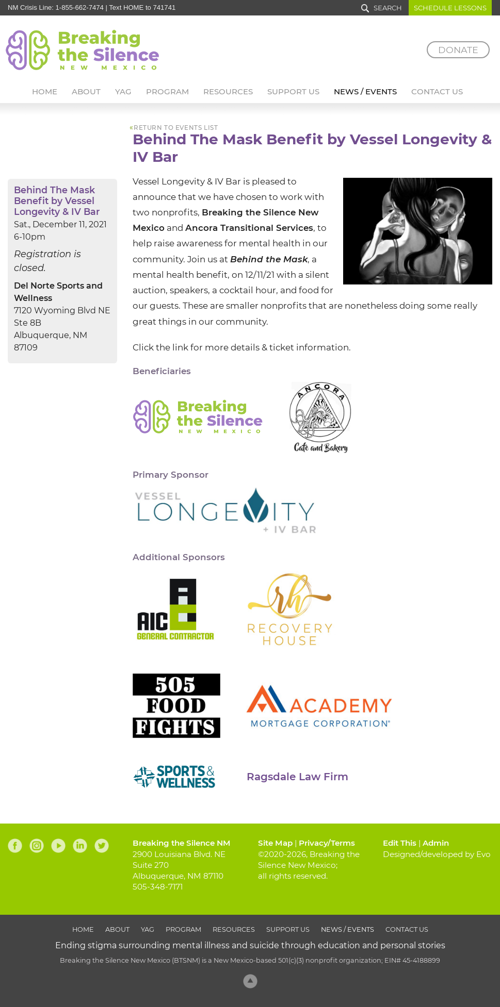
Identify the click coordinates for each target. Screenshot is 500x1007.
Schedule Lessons (450, 8)
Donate (458, 49)
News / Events (365, 91)
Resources (228, 91)
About (86, 91)
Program (167, 91)
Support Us (293, 91)
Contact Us (437, 91)
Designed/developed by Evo (437, 854)
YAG (123, 91)
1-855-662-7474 (80, 7)
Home (44, 91)
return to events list (176, 127)
